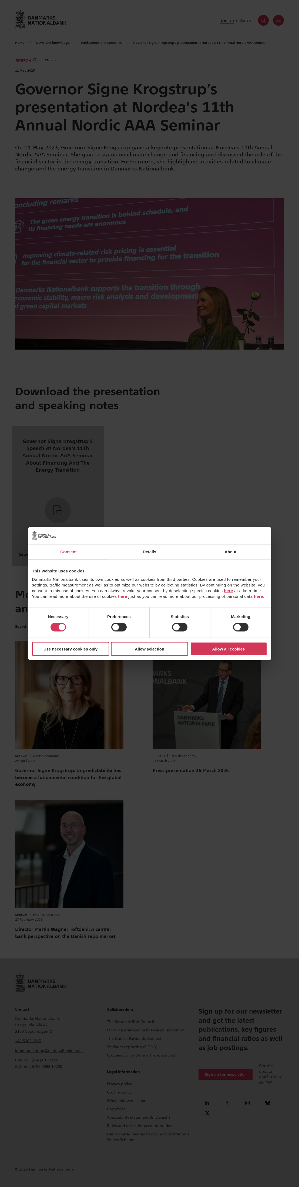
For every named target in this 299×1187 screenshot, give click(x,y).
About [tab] (231, 551)
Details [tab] (149, 551)
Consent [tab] (68, 551)
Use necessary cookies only (70, 648)
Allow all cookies (228, 648)
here (228, 590)
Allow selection (149, 648)
